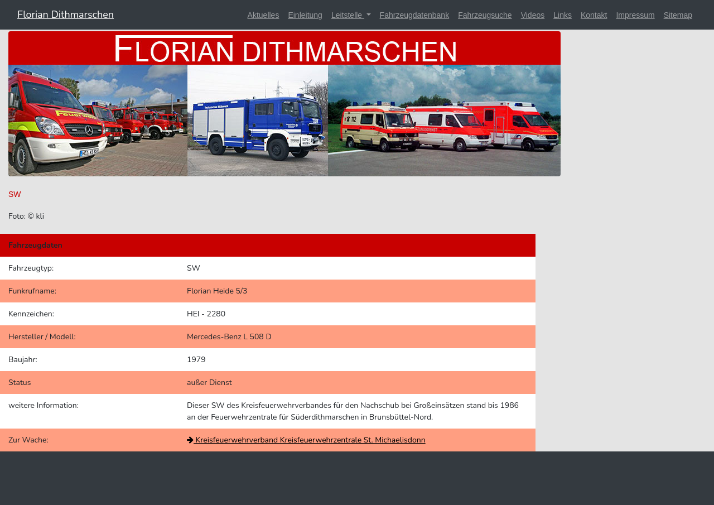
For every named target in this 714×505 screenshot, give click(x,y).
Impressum (635, 15)
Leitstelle (347, 15)
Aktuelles (263, 15)
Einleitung (305, 15)
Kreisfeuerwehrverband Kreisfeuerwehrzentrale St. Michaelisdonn (306, 440)
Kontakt (594, 15)
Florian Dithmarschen (65, 14)
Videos (533, 15)
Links (562, 15)
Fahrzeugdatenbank (415, 15)
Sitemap (678, 15)
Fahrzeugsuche (485, 15)
